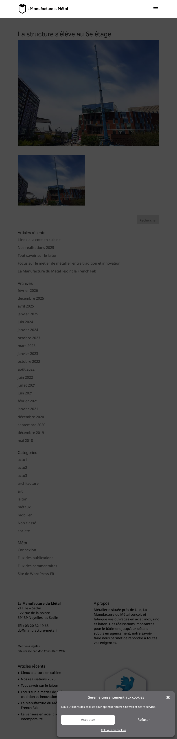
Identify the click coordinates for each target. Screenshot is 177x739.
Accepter (88, 719)
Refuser (144, 719)
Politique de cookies (113, 730)
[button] (168, 697)
